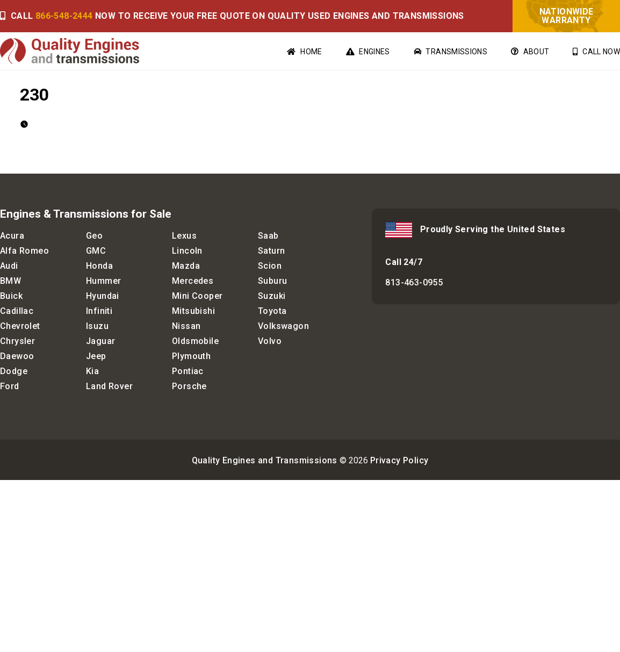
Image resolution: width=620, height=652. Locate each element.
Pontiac (188, 371)
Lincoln (187, 251)
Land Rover (109, 386)
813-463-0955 (414, 282)
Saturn (271, 251)
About (530, 51)
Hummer (103, 281)
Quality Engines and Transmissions (264, 460)
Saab (268, 236)
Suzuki (271, 296)
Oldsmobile (195, 341)
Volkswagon (283, 326)
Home (304, 51)
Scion (270, 266)
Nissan (186, 326)
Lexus (184, 236)
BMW (10, 281)
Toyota (272, 311)
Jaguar (100, 341)
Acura (12, 236)
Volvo (270, 341)
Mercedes (192, 281)
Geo (94, 236)
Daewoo (17, 356)
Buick (11, 296)
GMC (96, 251)
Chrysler (17, 341)
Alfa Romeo (24, 251)
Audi (9, 266)
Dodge (13, 371)
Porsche (189, 386)
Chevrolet (20, 326)
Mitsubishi (193, 311)
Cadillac (16, 311)
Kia (92, 371)
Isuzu (97, 326)
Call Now (596, 51)
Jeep (96, 356)
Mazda (186, 266)
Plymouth (191, 356)
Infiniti (99, 311)
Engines (368, 51)
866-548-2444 (64, 16)
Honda (99, 266)
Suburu (272, 281)
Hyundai (102, 296)
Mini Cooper (197, 296)
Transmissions (450, 51)
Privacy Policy (399, 460)
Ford (9, 386)
